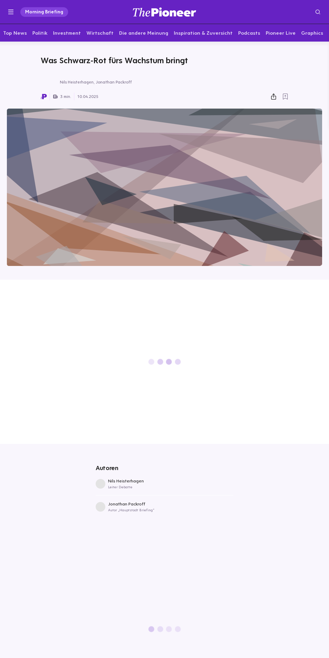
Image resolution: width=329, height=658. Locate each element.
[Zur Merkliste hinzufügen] (285, 98)
